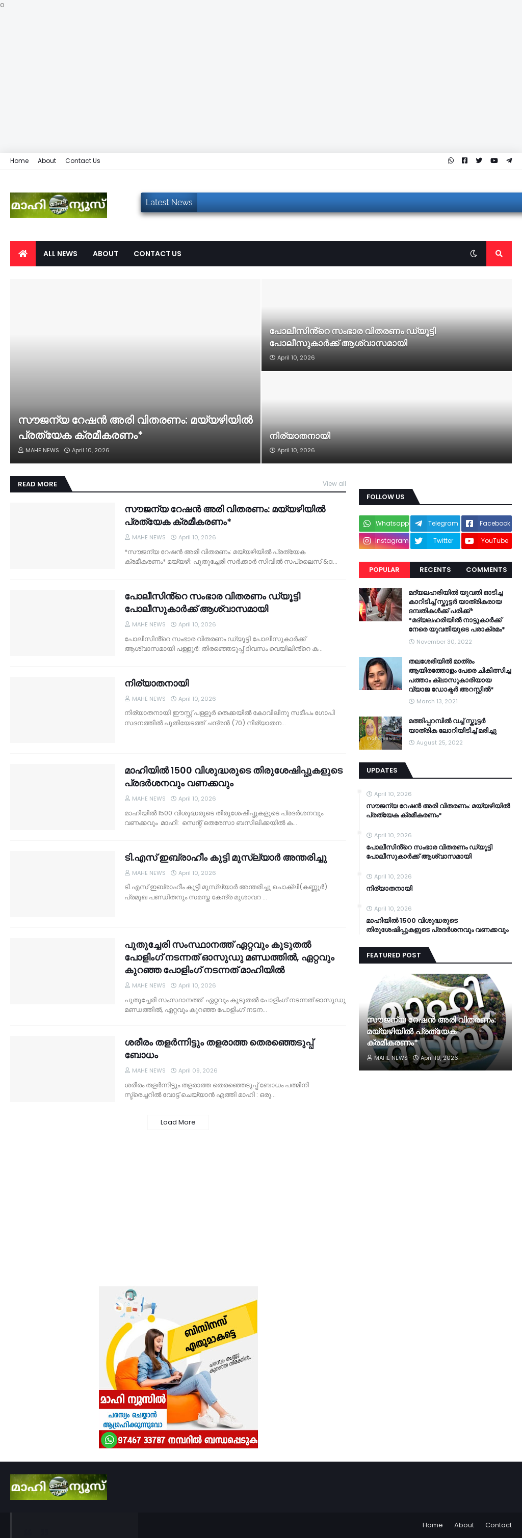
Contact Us (82, 160)
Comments (486, 569)
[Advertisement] (261, 81)
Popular (384, 569)
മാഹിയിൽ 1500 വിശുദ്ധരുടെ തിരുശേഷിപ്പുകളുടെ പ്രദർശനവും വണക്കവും (233, 776)
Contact (498, 1525)
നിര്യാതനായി (299, 436)
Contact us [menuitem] (157, 254)
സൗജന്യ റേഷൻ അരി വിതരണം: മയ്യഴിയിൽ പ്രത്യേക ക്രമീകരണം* (135, 427)
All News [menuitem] (60, 254)
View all (334, 483)
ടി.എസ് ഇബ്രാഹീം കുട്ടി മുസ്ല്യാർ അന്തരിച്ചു (225, 857)
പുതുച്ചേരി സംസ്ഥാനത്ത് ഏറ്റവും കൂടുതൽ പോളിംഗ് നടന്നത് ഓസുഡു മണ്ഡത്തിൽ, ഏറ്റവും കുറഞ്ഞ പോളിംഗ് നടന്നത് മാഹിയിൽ (229, 957)
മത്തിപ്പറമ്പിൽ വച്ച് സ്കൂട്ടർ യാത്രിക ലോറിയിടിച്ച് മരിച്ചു (452, 726)
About (47, 160)
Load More (178, 1122)
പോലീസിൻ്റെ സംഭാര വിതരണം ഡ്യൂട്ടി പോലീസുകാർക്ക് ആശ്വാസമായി (352, 337)
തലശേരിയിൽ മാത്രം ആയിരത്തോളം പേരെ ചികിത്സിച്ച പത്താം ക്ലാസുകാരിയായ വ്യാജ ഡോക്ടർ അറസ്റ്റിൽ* (459, 675)
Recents (435, 569)
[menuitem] (23, 253)
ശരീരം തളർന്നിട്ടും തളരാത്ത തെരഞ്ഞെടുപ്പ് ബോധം (218, 1048)
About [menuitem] (105, 254)
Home (19, 160)
